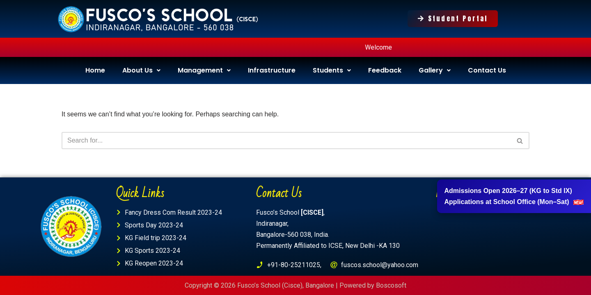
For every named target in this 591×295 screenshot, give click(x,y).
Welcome (386, 47)
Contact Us (487, 70)
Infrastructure (272, 70)
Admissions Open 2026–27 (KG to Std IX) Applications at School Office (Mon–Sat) (514, 196)
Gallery (435, 70)
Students (332, 70)
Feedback (384, 70)
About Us (141, 70)
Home (95, 70)
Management (204, 70)
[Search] (286, 140)
